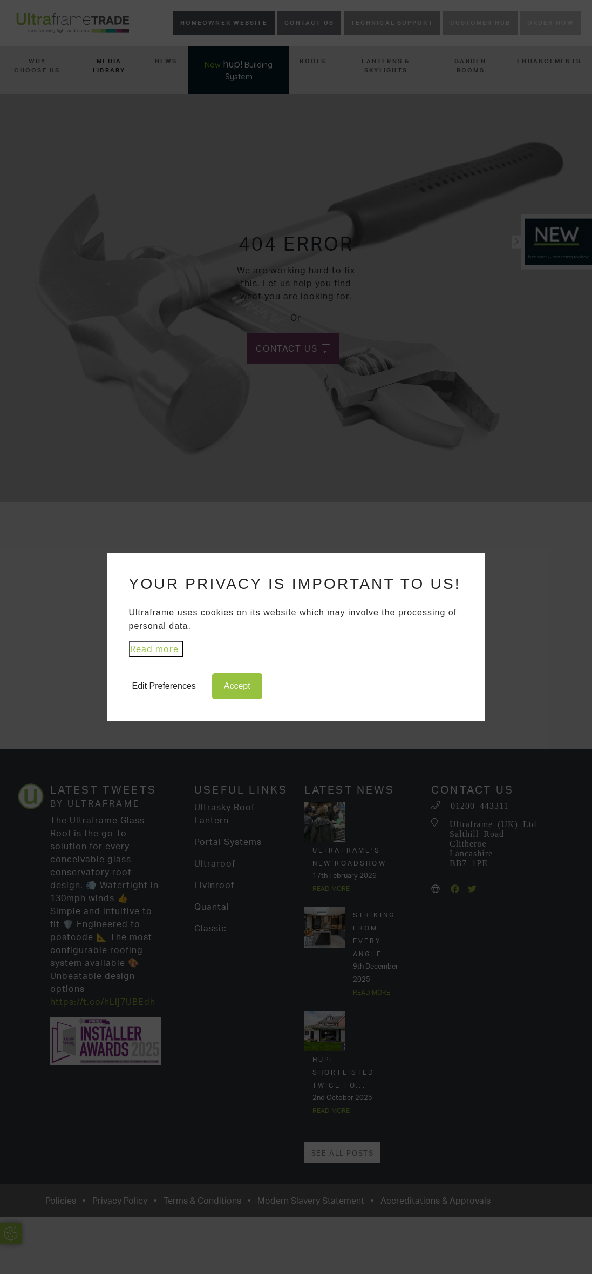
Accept (237, 685)
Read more (154, 648)
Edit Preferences (164, 685)
